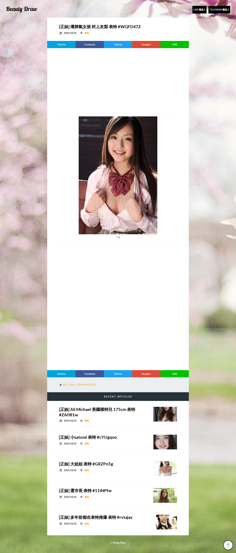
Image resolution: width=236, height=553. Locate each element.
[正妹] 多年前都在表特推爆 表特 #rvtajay (95, 517)
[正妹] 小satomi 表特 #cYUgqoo (88, 437)
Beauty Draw (21, 9)
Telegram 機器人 (219, 9)
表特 (86, 33)
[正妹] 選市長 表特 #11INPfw (85, 490)
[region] (118, 80)
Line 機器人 (199, 9)
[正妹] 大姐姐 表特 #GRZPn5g (86, 463)
